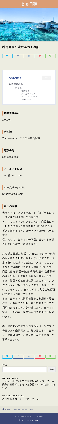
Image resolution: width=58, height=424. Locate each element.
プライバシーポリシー (22, 416)
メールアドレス (28, 93)
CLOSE (47, 78)
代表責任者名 (16, 84)
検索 (4, 364)
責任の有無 (26, 99)
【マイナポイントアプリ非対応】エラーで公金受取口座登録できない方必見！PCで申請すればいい (28, 384)
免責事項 (40, 416)
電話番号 (25, 91)
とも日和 (29, 4)
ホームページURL (29, 96)
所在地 (18, 87)
